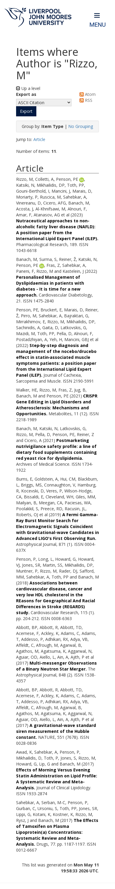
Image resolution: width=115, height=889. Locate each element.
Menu (97, 24)
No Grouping (80, 126)
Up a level (28, 88)
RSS (84, 100)
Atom (86, 94)
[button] (26, 111)
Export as (26, 94)
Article (39, 139)
